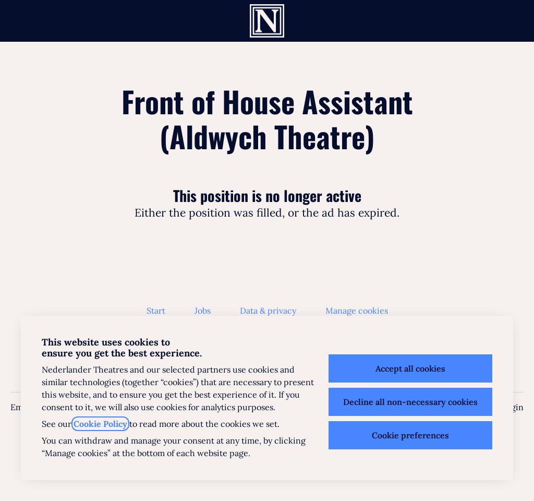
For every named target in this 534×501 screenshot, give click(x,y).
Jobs (203, 310)
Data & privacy (268, 310)
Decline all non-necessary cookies (410, 402)
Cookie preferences (410, 435)
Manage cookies (356, 310)
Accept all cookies (410, 368)
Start (156, 310)
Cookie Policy (100, 424)
